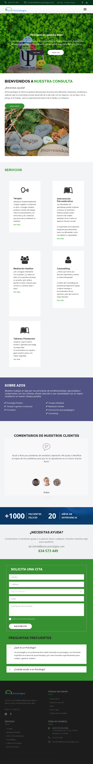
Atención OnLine (12, 747)
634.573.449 (57, 737)
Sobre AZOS (14, 106)
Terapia (17, 198)
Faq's (52, 706)
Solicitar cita (20, 626)
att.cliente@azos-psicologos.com (46, 546)
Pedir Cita (56, 49)
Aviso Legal (54, 709)
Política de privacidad (27, 619)
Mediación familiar (23, 268)
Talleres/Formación (24, 338)
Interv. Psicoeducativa (15, 736)
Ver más (36, 49)
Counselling (63, 268)
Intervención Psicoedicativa (65, 199)
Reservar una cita (57, 702)
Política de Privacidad (58, 713)
